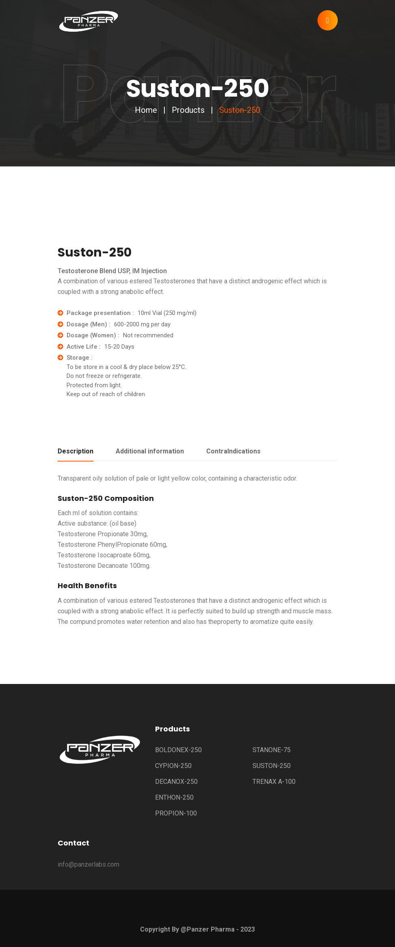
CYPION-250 (173, 766)
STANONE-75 (272, 750)
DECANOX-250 (176, 781)
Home (146, 110)
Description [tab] (75, 451)
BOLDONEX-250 (178, 750)
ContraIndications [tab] (233, 451)
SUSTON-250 (272, 766)
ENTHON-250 (174, 797)
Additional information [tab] (150, 451)
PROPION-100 (176, 813)
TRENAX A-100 (274, 781)
